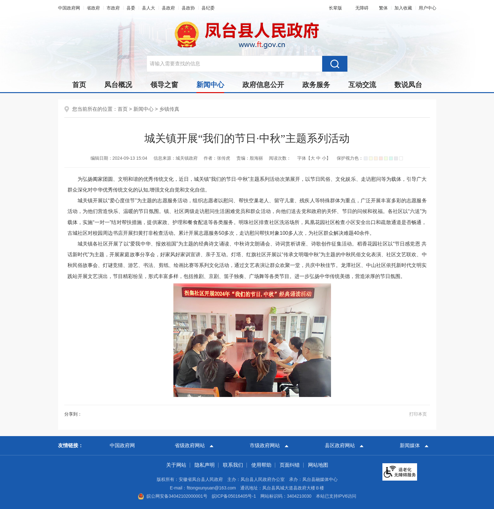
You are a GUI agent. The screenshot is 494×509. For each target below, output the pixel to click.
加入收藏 (403, 7)
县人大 (148, 7)
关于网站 (176, 465)
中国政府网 (69, 7)
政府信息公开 (263, 85)
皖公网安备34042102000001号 (172, 496)
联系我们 (233, 465)
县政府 (168, 7)
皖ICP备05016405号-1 (234, 496)
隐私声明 (205, 465)
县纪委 (208, 7)
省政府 (93, 7)
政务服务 (316, 85)
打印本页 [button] (418, 414)
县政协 (188, 7)
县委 (130, 7)
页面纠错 (290, 465)
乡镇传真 (169, 109)
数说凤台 (408, 85)
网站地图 (318, 465)
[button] (334, 7)
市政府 (113, 7)
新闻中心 (210, 86)
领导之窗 (164, 85)
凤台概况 (118, 85)
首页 (79, 85)
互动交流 (362, 85)
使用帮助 (261, 465)
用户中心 (427, 7)
